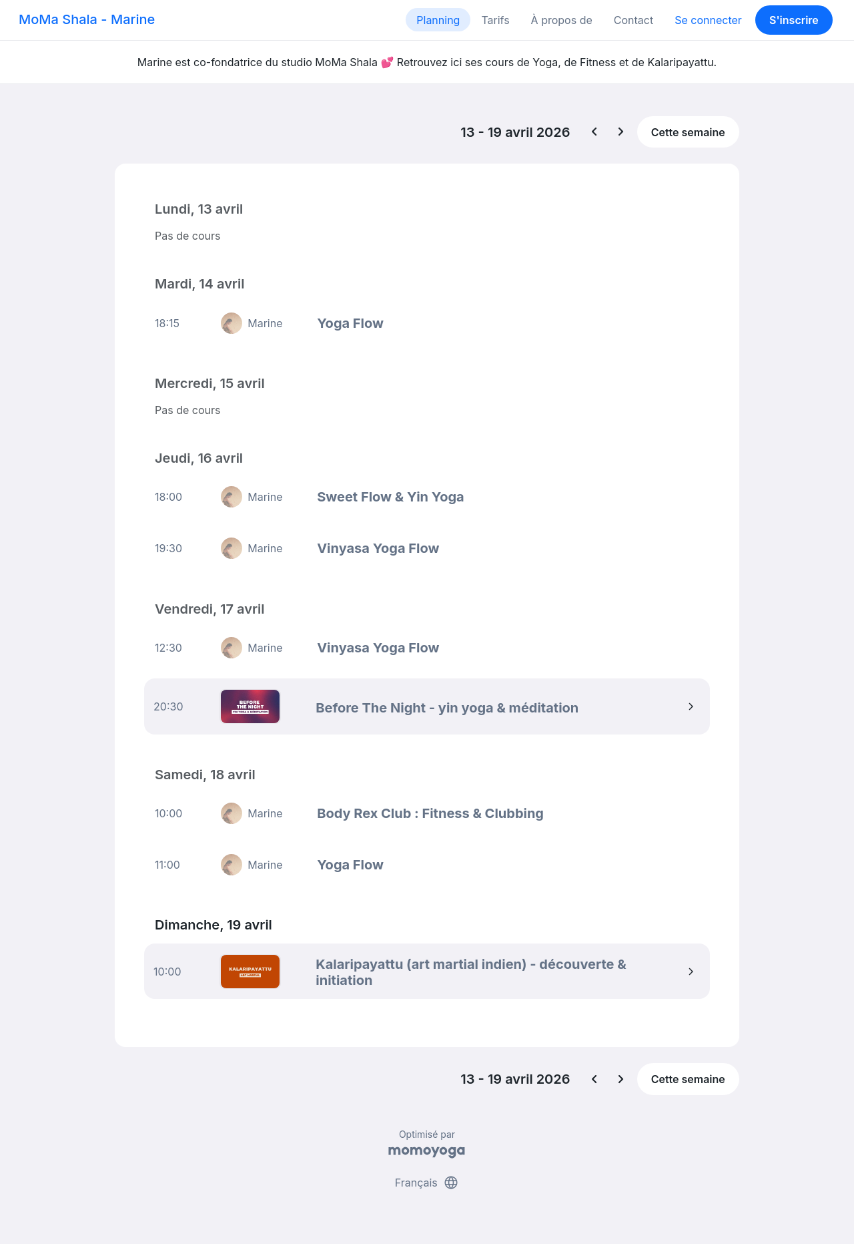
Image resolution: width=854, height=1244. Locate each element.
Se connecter (708, 20)
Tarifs (495, 20)
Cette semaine (688, 132)
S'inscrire (794, 20)
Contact (633, 20)
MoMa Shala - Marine (87, 19)
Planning (438, 20)
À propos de (561, 20)
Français (427, 1183)
